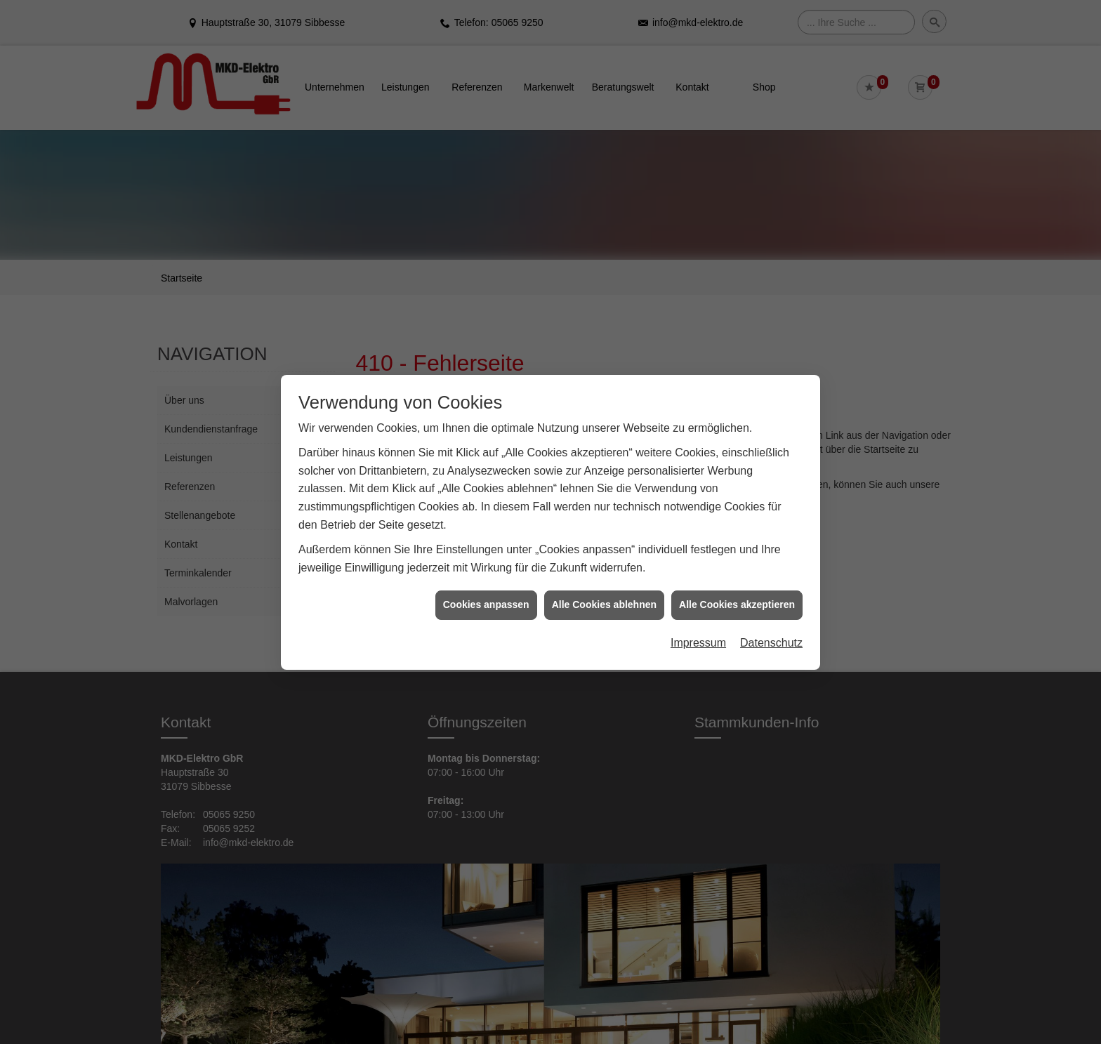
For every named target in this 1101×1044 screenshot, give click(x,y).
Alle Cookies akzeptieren (737, 604)
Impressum (698, 643)
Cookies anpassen (486, 604)
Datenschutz (771, 643)
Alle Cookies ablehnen (604, 604)
